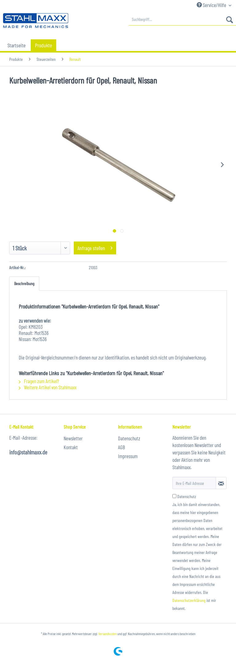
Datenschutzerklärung (189, 600)
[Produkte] (43, 45)
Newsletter (73, 438)
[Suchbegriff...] (182, 19)
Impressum (128, 456)
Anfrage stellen (94, 247)
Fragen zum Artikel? (39, 381)
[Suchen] (229, 19)
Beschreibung (24, 283)
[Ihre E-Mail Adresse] (194, 483)
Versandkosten (107, 633)
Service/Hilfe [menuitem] (212, 5)
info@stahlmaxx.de (28, 452)
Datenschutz (129, 438)
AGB (121, 447)
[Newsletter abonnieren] (221, 483)
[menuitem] (182, 19)
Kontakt (71, 447)
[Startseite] (16, 45)
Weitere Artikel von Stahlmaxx (48, 387)
